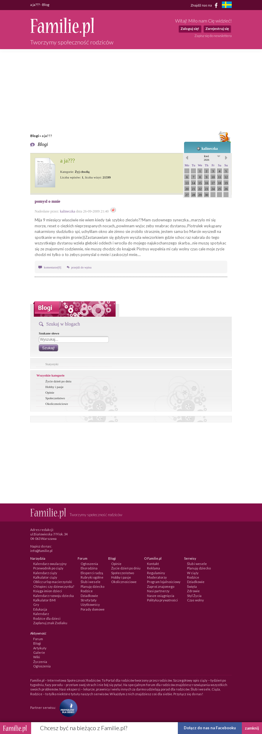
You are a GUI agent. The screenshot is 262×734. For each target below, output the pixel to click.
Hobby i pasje (54, 387)
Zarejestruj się (217, 28)
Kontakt (153, 564)
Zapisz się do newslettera (213, 35)
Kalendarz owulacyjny (50, 564)
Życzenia (40, 662)
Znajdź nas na (205, 5)
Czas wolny (195, 600)
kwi (206, 157)
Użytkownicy (90, 604)
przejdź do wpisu (81, 267)
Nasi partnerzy (158, 591)
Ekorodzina (89, 568)
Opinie (49, 392)
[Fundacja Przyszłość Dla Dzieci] (67, 707)
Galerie (39, 652)
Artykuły (40, 648)
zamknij (252, 728)
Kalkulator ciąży (45, 577)
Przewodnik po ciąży (48, 568)
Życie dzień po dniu (58, 381)
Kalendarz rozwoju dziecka (53, 596)
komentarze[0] (52, 267)
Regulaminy (156, 573)
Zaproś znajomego (160, 586)
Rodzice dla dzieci (46, 618)
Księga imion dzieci (47, 591)
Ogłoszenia (89, 564)
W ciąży (193, 573)
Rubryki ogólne (92, 577)
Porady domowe (93, 609)
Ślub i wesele (90, 582)
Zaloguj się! (189, 28)
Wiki (36, 657)
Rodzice (87, 591)
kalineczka (210, 149)
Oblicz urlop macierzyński (52, 582)
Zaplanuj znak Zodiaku (50, 623)
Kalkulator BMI (44, 600)
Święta (192, 586)
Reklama (153, 568)
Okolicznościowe (56, 403)
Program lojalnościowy (163, 582)
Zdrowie (193, 591)
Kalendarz (41, 614)
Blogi (34, 135)
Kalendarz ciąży (45, 573)
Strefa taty (89, 600)
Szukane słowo (49, 333)
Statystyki (51, 364)
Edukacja (40, 609)
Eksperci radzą (92, 573)
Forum (38, 639)
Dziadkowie (89, 596)
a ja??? (67, 161)
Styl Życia (194, 596)
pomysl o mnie (47, 201)
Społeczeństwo (55, 398)
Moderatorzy (157, 577)
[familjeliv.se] (227, 5)
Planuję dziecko (92, 586)
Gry (36, 604)
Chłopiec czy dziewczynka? (53, 586)
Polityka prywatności (162, 600)
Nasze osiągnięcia (160, 596)
